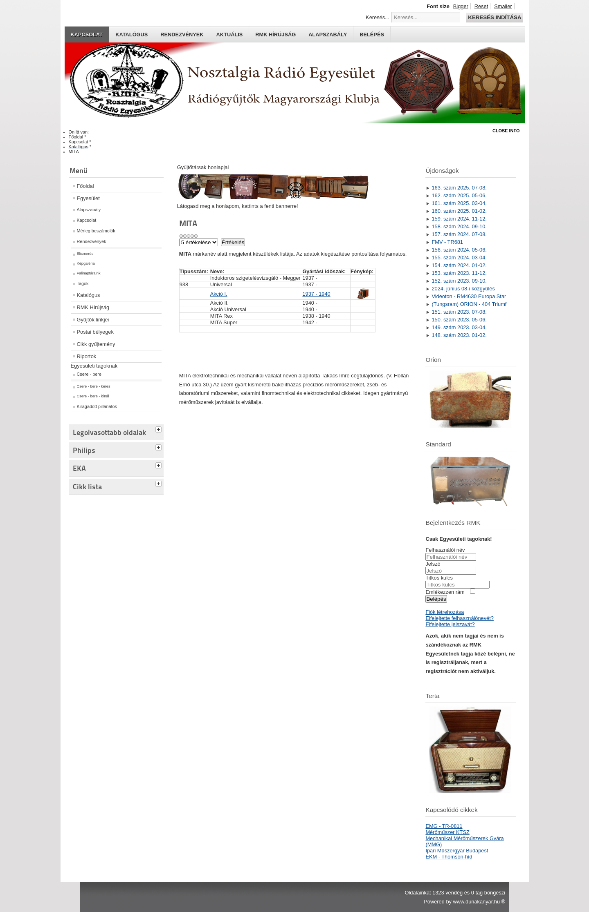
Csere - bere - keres (93, 386)
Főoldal (85, 186)
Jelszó (432, 564)
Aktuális (229, 34)
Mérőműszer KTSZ (447, 832)
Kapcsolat (87, 34)
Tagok (83, 283)
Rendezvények (181, 34)
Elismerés (85, 254)
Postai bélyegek (95, 332)
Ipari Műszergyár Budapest (456, 850)
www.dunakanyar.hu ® (479, 902)
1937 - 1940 (316, 294)
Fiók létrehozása (444, 612)
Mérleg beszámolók (96, 230)
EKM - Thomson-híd (448, 857)
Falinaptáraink (89, 273)
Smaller (503, 6)
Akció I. (218, 294)
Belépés (372, 34)
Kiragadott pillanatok (97, 406)
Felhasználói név (445, 550)
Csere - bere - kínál (93, 396)
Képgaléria (86, 263)
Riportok (87, 356)
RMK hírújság (275, 34)
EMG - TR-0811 (443, 826)
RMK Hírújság (93, 307)
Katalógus (131, 34)
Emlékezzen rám (444, 592)
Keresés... (377, 17)
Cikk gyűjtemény (96, 344)
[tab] (159, 428)
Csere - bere (89, 374)
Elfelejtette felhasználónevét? (459, 618)
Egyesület (88, 198)
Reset (481, 6)
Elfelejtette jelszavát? (449, 624)
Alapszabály (327, 34)
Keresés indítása (494, 17)
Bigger (460, 6)
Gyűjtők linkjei (93, 320)
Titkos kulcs (438, 578)
